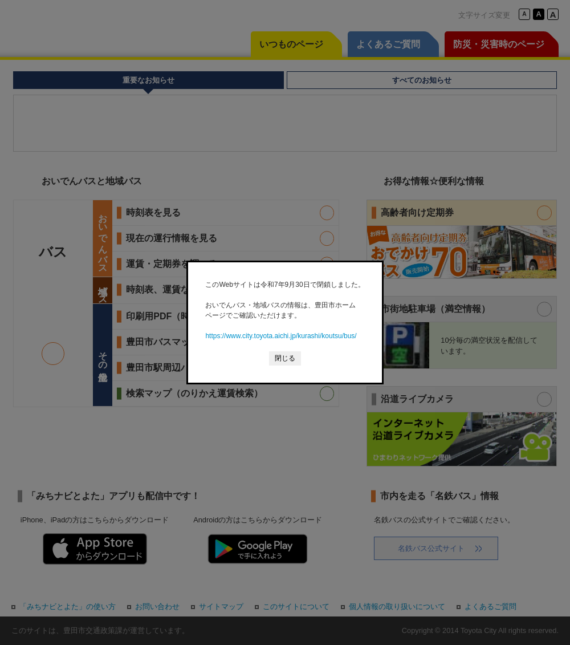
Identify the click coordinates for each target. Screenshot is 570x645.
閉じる (285, 358)
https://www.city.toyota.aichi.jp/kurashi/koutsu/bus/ (280, 336)
